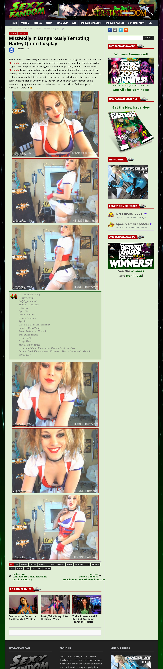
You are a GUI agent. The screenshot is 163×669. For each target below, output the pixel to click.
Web (74, 23)
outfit (12, 568)
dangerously (43, 564)
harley (69, 564)
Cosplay (37, 23)
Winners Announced (130, 54)
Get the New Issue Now (131, 107)
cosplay (24, 564)
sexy (39, 568)
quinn (27, 568)
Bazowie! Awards (114, 23)
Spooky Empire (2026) (134, 224)
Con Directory (136, 23)
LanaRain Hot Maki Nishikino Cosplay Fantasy (30, 577)
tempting (47, 568)
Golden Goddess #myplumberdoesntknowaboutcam (80, 577)
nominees (134, 275)
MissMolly (14, 63)
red (33, 568)
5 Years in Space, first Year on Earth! (131, 85)
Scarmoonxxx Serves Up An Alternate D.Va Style (22, 618)
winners (137, 271)
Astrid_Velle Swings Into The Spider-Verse (54, 618)
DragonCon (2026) (131, 213)
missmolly (95, 564)
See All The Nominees (130, 89)
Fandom (25, 23)
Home (14, 23)
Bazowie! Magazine (90, 23)
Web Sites (23, 34)
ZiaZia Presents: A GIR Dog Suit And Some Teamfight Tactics (84, 619)
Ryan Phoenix (23, 49)
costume (33, 564)
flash (52, 564)
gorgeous (61, 564)
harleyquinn (79, 564)
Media (49, 23)
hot (88, 564)
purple (19, 568)
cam (16, 564)
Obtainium (62, 23)
